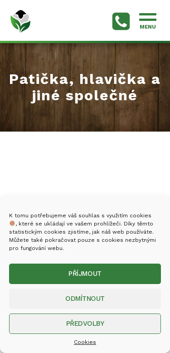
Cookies (85, 342)
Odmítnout (85, 298)
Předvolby (85, 323)
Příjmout (84, 274)
